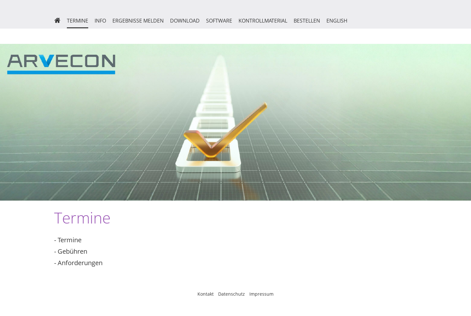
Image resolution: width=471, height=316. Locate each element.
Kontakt (205, 294)
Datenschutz (231, 294)
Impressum (261, 294)
